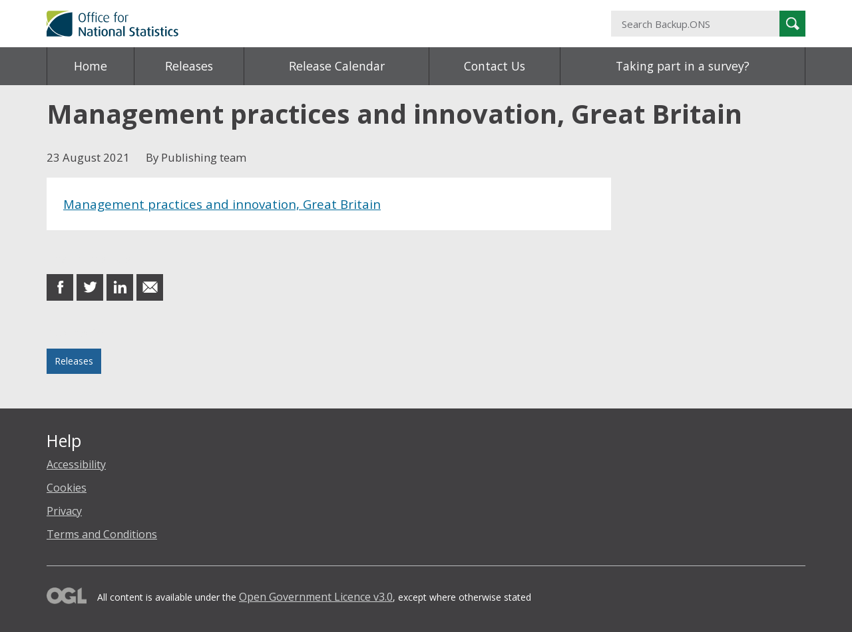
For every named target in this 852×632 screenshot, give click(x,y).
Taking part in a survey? (682, 66)
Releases (189, 66)
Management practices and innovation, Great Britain (222, 204)
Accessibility (76, 464)
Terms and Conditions (102, 534)
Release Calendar (337, 66)
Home (90, 66)
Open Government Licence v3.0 (316, 596)
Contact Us (494, 66)
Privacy (64, 511)
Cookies (67, 487)
